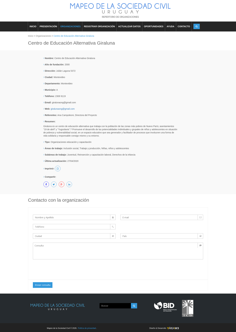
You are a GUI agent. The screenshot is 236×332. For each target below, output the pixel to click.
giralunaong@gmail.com (63, 109)
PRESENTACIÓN (48, 26)
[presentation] (59, 269)
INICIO (33, 26)
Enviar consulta (42, 284)
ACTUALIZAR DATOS (129, 26)
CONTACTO (184, 26)
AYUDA (170, 26)
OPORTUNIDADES (153, 26)
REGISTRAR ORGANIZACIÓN (99, 26)
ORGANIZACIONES (70, 26)
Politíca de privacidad (87, 328)
